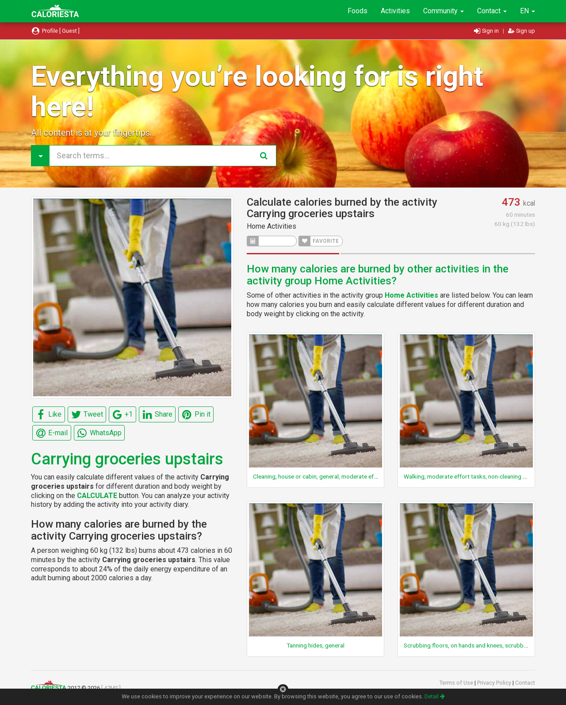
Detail (434, 696)
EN (527, 11)
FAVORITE (319, 241)
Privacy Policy (494, 682)
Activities (395, 11)
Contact (492, 11)
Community (443, 11)
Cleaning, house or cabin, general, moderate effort (318, 476)
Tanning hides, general (315, 645)
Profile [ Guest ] (55, 30)
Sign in (487, 30)
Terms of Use (457, 682)
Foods (357, 11)
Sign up (521, 30)
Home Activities (271, 226)
